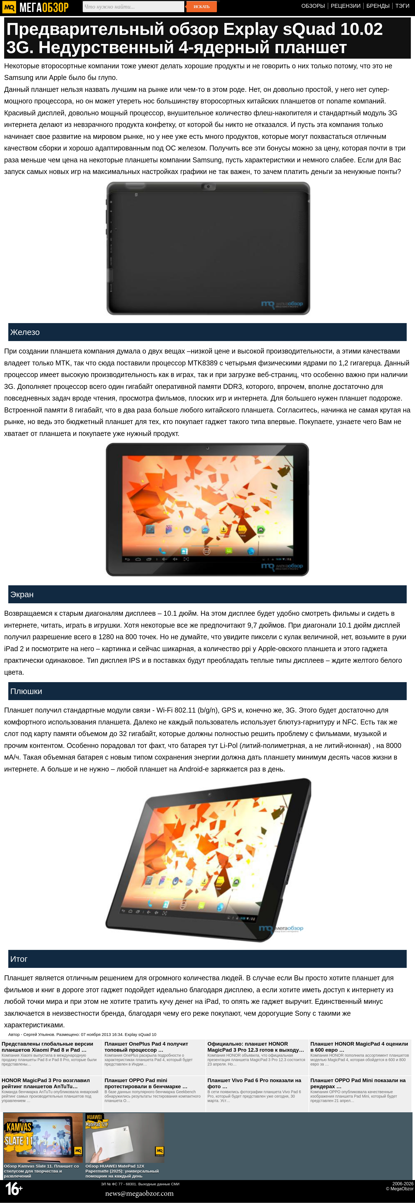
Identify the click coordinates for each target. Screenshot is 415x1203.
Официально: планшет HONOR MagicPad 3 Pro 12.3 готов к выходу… (256, 1047)
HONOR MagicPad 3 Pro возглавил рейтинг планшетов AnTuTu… (46, 1083)
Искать (201, 6)
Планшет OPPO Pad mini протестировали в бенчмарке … (146, 1083)
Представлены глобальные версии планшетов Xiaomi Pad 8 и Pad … (47, 1047)
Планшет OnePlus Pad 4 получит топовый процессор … (146, 1047)
